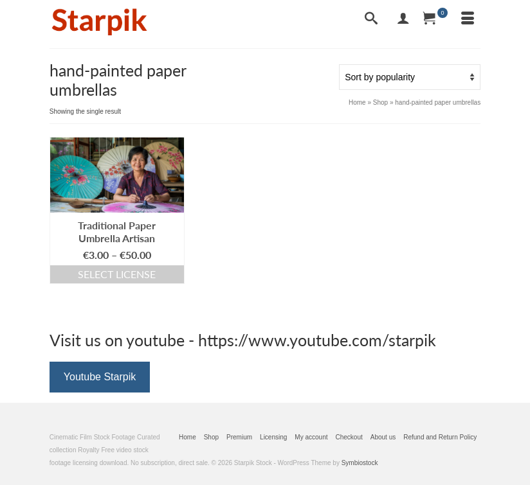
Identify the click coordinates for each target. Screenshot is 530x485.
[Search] (371, 19)
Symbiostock (360, 462)
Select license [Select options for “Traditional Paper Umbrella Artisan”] (117, 274)
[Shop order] (409, 77)
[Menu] (468, 19)
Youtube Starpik (100, 376)
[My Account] (403, 19)
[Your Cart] (435, 19)
